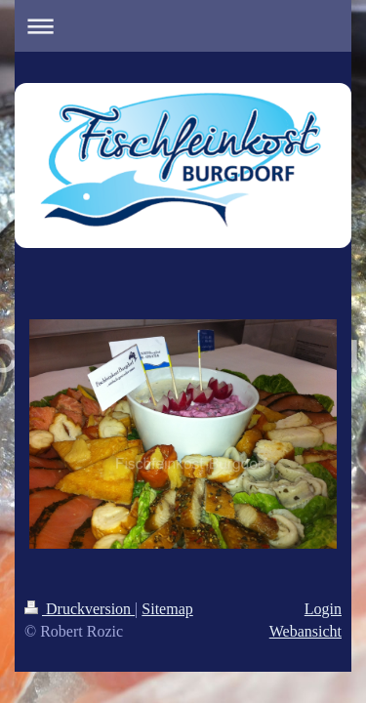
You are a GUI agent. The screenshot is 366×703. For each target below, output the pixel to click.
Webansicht (305, 631)
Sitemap (167, 608)
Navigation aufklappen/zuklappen (183, 26)
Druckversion (79, 608)
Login (323, 608)
